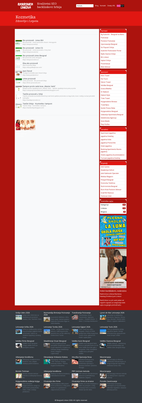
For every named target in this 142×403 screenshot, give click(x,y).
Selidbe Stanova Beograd (110, 341)
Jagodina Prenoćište (108, 143)
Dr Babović (105, 92)
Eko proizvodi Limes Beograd (35, 55)
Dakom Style (105, 95)
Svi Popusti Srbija (107, 47)
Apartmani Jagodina (108, 133)
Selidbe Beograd (107, 85)
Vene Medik (105, 121)
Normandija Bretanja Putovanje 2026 (57, 313)
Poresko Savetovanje (108, 381)
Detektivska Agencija (108, 118)
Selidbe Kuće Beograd (81, 341)
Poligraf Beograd (107, 180)
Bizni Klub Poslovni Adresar (111, 189)
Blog (96, 6)
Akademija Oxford (107, 170)
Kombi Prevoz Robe (108, 108)
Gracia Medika (106, 88)
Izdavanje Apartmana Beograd (112, 114)
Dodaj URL (111, 6)
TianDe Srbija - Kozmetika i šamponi (37, 103)
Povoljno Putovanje (108, 41)
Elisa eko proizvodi (30, 63)
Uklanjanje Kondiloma (24, 357)
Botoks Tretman (22, 371)
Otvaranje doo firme (52, 381)
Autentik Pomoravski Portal (111, 51)
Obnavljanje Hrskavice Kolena (56, 357)
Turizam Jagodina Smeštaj (110, 158)
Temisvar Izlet (106, 196)
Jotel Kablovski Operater (110, 173)
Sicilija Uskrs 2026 (23, 312)
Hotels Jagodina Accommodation (112, 155)
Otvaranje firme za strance (83, 381)
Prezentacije (105, 64)
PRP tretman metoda (80, 371)
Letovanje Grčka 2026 (24, 327)
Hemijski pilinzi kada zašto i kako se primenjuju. (23, 133)
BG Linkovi (105, 57)
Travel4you (105, 105)
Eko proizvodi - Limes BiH (33, 40)
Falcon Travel (106, 82)
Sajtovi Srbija (106, 60)
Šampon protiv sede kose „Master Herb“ (39, 86)
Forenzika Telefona (108, 183)
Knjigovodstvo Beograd (109, 111)
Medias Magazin (107, 176)
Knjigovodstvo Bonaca (109, 101)
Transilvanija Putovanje (81, 312)
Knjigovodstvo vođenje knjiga (28, 381)
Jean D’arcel (27, 71)
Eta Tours (104, 79)
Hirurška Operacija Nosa (82, 357)
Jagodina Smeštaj (107, 136)
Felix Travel (105, 75)
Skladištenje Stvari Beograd (55, 341)
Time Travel (105, 98)
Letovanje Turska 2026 (53, 327)
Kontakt (103, 6)
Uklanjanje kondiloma (52, 371)
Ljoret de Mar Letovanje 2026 (112, 312)
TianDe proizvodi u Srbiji (33, 94)
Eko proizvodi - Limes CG (33, 48)
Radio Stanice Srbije (108, 54)
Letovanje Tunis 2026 (108, 327)
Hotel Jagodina (106, 146)
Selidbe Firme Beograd (25, 341)
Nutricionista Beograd (109, 186)
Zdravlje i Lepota (27, 21)
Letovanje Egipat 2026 (81, 327)
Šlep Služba (105, 124)
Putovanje (104, 38)
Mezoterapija (105, 357)
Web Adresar (105, 67)
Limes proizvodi (29, 78)
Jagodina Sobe (106, 139)
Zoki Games (105, 167)
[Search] (84, 5)
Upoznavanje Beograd (109, 44)
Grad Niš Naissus (107, 193)
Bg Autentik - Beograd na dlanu (112, 34)
